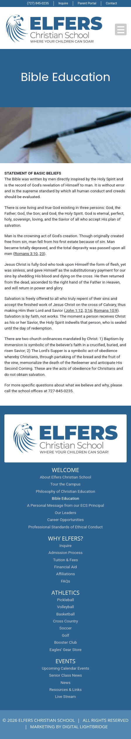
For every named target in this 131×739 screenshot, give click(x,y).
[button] (121, 29)
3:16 (88, 310)
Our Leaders (65, 512)
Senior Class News (65, 675)
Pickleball (65, 599)
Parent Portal (87, 3)
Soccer (65, 628)
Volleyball (65, 606)
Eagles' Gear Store (65, 649)
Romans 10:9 (105, 310)
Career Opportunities (65, 519)
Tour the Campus (65, 484)
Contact (111, 3)
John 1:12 (74, 310)
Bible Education (65, 498)
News (65, 682)
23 (41, 253)
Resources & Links (65, 689)
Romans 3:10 (26, 253)
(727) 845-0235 (38, 3)
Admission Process (66, 552)
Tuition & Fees (65, 559)
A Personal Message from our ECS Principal (65, 505)
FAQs (65, 581)
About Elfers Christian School (65, 477)
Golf (65, 635)
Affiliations (65, 573)
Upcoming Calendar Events (65, 668)
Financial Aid (65, 566)
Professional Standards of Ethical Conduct (65, 527)
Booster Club (65, 642)
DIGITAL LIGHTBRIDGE (85, 726)
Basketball (65, 614)
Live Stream (65, 696)
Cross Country (65, 621)
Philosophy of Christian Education (65, 491)
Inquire (63, 3)
